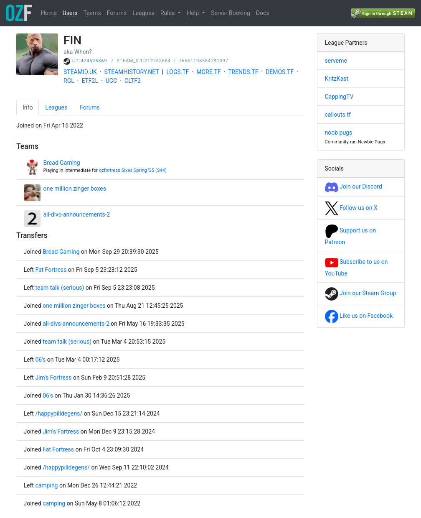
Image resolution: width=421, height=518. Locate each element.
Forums (117, 13)
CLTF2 (132, 80)
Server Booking (230, 13)
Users (70, 13)
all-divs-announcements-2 (76, 214)
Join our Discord (353, 186)
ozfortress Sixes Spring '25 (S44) (133, 170)
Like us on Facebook (359, 315)
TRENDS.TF (243, 72)
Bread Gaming (61, 162)
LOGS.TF (177, 72)
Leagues (143, 13)
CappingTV (339, 96)
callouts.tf (338, 114)
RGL (68, 80)
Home (49, 13)
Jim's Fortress (53, 377)
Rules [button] (168, 13)
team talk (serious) (59, 287)
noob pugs (339, 132)
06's (40, 359)
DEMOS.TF (280, 72)
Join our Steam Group (360, 293)
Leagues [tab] (56, 107)
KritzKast (337, 78)
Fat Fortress (51, 269)
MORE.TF (208, 72)
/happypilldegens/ (58, 413)
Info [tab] (28, 107)
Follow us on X (351, 207)
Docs (262, 13)
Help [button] (193, 13)
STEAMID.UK (80, 72)
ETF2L (89, 80)
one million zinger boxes (74, 188)
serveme (336, 60)
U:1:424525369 (89, 61)
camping (46, 485)
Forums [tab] (90, 107)
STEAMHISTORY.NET (131, 72)
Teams (92, 13)
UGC (111, 80)
